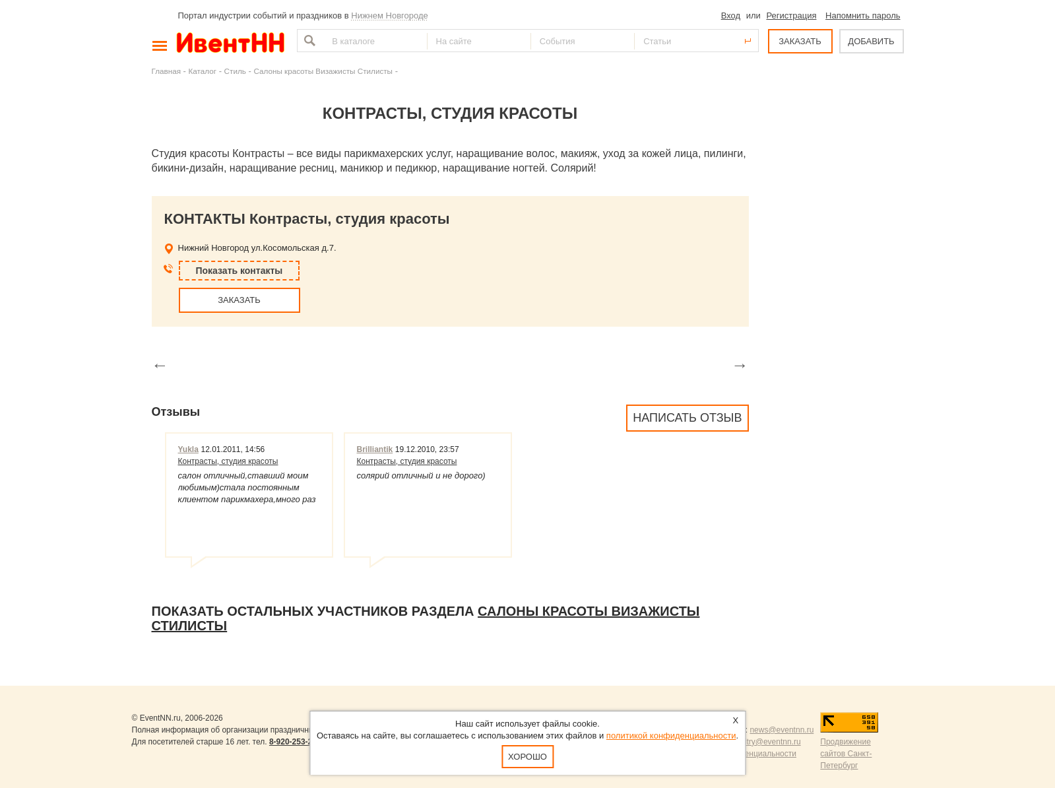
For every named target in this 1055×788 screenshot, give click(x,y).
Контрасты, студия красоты (228, 461)
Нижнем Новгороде (389, 15)
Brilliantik (375, 449)
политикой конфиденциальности (671, 735)
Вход (730, 15)
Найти (308, 40)
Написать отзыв (687, 417)
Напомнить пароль (862, 15)
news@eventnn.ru (782, 730)
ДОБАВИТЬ (871, 41)
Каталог (203, 71)
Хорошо (527, 757)
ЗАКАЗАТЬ (800, 41)
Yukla (188, 449)
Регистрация (791, 15)
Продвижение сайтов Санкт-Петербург (846, 753)
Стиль (235, 71)
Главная (166, 71)
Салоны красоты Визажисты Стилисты (323, 71)
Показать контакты (239, 270)
